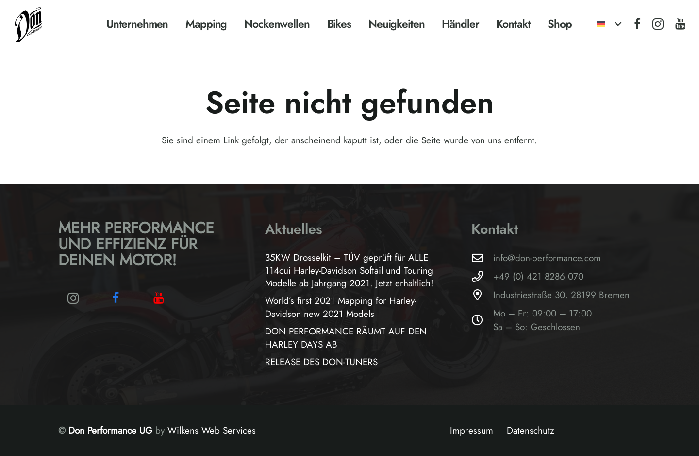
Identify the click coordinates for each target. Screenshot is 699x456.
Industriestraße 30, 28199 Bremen (561, 294)
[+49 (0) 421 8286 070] (482, 276)
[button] (608, 24)
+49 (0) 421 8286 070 (538, 276)
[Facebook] (637, 24)
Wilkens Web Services (211, 430)
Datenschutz (530, 430)
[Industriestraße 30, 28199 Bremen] (482, 295)
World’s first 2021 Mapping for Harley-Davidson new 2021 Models (340, 307)
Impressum (471, 430)
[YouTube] (680, 24)
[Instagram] (658, 24)
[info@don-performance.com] (482, 258)
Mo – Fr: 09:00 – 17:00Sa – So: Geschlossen (542, 320)
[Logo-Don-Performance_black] (28, 24)
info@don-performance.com (547, 257)
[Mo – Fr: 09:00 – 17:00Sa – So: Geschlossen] (482, 320)
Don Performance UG (111, 430)
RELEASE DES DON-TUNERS (321, 361)
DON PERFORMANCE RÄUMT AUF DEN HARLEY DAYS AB (346, 338)
